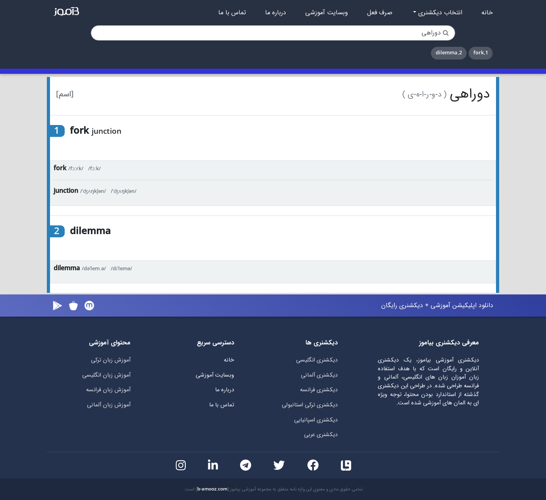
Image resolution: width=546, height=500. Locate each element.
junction (66, 191)
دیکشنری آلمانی (319, 375)
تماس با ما (232, 12)
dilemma (67, 268)
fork (60, 168)
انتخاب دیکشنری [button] (439, 12)
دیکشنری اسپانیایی (316, 420)
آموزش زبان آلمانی (109, 405)
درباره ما (275, 12)
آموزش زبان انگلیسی (106, 375)
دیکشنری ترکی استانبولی (310, 405)
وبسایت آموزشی (326, 12)
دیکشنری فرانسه (319, 389)
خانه (487, 12)
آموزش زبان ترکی (111, 360)
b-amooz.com (212, 489)
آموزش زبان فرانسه (108, 389)
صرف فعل (379, 12)
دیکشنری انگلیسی (317, 360)
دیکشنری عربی (321, 434)
